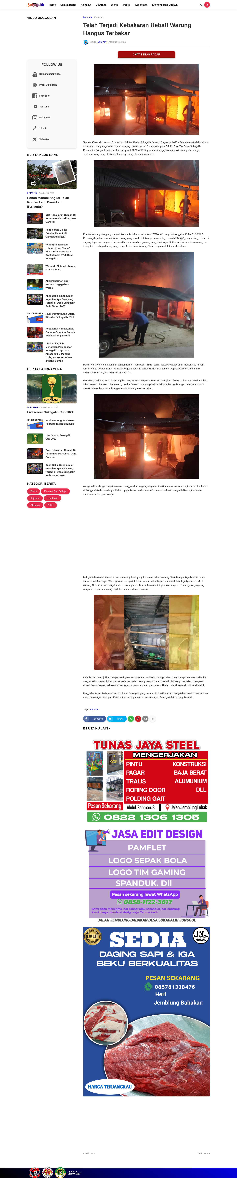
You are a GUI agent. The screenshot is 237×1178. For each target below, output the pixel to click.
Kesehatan (52, 498)
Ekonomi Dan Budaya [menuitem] (164, 4)
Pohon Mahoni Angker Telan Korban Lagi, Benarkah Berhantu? (48, 202)
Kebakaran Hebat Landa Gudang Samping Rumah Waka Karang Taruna (60, 332)
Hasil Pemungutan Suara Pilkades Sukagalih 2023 (60, 315)
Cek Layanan (183, 1165)
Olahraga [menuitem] (101, 4)
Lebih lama (203, 1153)
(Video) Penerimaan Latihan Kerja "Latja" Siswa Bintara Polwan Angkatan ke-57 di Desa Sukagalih (59, 251)
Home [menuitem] (52, 4)
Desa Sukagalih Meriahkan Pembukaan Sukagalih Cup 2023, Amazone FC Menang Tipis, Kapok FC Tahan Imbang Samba (58, 352)
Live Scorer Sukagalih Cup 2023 (58, 437)
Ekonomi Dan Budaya (55, 491)
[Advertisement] (146, 1124)
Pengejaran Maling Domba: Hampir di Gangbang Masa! (56, 233)
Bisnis (33, 491)
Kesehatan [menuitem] (141, 4)
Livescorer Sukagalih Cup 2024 (50, 412)
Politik (51, 505)
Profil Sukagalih (164, 1165)
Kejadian (98, 17)
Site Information (202, 1165)
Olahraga (35, 505)
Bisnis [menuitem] (114, 4)
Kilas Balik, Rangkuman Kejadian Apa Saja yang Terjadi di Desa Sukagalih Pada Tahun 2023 (60, 301)
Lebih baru (90, 1153)
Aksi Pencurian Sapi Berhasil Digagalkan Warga (57, 284)
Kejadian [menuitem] (86, 4)
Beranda (87, 17)
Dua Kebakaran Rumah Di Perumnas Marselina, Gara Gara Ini (60, 218)
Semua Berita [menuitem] (68, 4)
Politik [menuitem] (126, 4)
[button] (200, 5)
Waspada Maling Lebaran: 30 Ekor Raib (60, 268)
